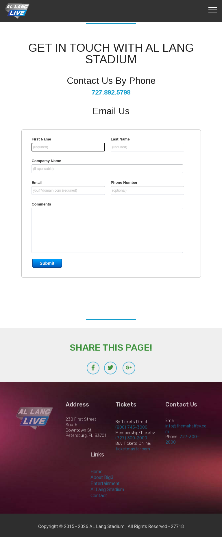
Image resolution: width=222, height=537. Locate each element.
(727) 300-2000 (131, 445)
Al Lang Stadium (107, 496)
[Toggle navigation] (212, 9)
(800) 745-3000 (131, 434)
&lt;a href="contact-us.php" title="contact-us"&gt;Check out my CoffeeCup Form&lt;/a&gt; (111, 213)
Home (96, 478)
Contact (98, 502)
